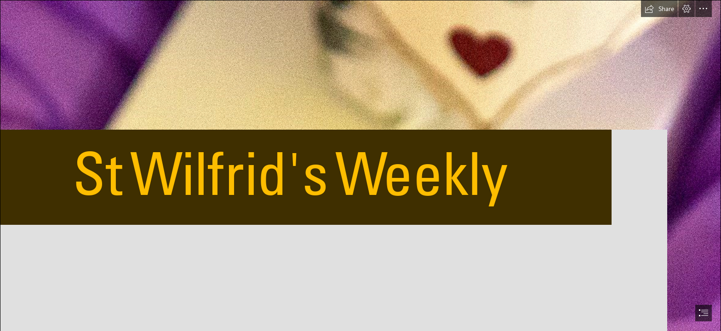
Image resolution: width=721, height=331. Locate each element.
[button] (659, 8)
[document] (360, 165)
